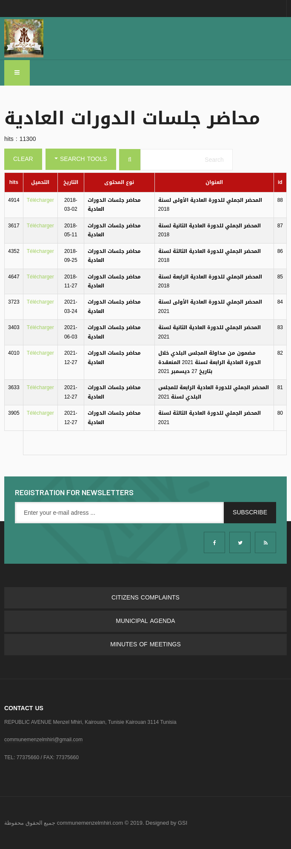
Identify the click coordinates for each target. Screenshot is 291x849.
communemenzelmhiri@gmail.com (43, 740)
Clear (23, 159)
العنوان (214, 182)
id (280, 182)
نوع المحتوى (119, 182)
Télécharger (40, 200)
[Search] (129, 159)
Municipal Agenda (145, 621)
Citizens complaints (145, 597)
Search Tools (80, 159)
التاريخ (70, 182)
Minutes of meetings (145, 644)
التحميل (40, 182)
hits (13, 182)
